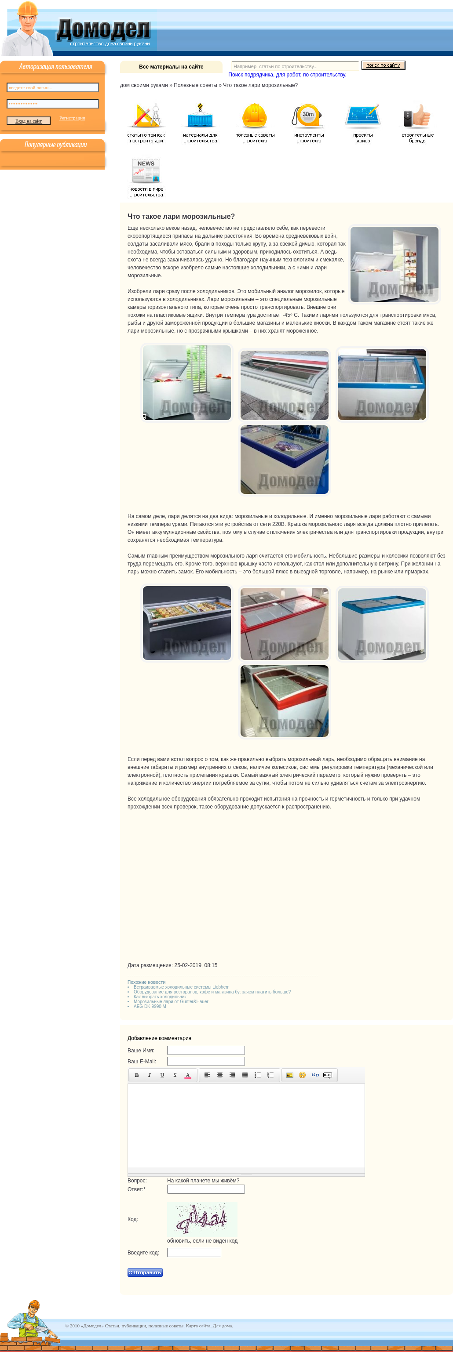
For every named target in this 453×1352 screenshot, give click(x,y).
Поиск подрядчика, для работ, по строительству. (287, 75)
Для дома (222, 1325)
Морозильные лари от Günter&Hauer (171, 1001)
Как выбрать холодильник (160, 996)
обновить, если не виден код (202, 1241)
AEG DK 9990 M (150, 1006)
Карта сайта (198, 1325)
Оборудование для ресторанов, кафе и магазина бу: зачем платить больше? (212, 992)
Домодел (92, 1325)
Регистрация (72, 117)
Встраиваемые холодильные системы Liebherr (181, 987)
